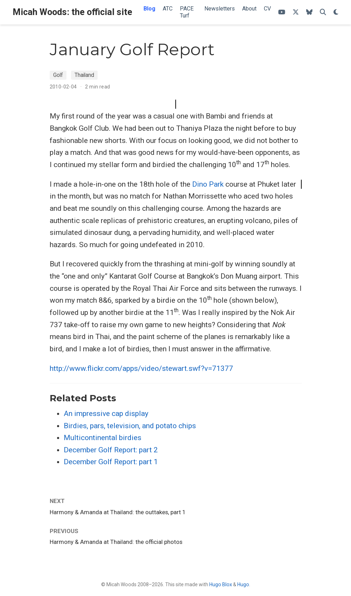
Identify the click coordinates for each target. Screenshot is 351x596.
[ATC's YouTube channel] (281, 12)
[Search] (323, 12)
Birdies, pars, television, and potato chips (130, 426)
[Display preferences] (336, 12)
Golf (58, 75)
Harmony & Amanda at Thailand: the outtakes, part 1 (117, 512)
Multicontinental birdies (102, 437)
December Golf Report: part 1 (111, 462)
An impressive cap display (106, 413)
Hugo (243, 584)
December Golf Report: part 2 (111, 450)
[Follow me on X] (296, 12)
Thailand (84, 75)
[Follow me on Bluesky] (309, 12)
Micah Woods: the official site (72, 12)
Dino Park (208, 184)
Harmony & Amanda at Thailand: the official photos (116, 541)
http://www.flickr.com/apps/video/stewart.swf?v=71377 (141, 368)
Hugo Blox (220, 584)
